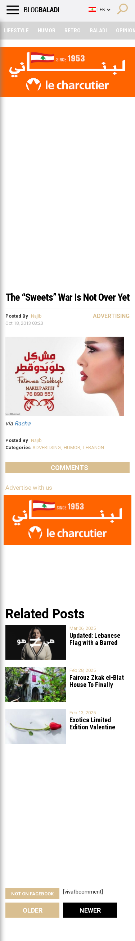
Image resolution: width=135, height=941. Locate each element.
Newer (90, 910)
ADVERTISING (46, 447)
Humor (46, 30)
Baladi (98, 30)
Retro (72, 30)
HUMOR (72, 447)
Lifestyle (16, 30)
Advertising (111, 316)
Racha (22, 423)
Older (32, 910)
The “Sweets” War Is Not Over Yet (67, 297)
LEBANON (93, 447)
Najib (36, 316)
